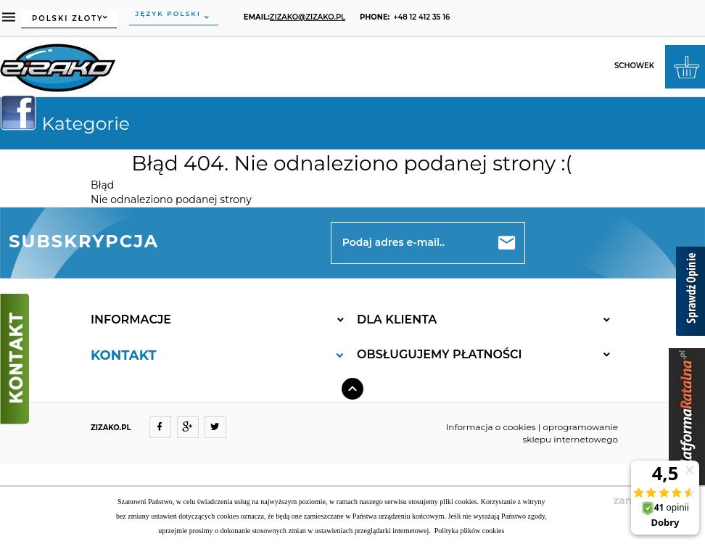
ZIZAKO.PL (111, 427)
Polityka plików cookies (468, 531)
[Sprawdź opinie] (690, 294)
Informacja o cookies (491, 426)
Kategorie (71, 123)
